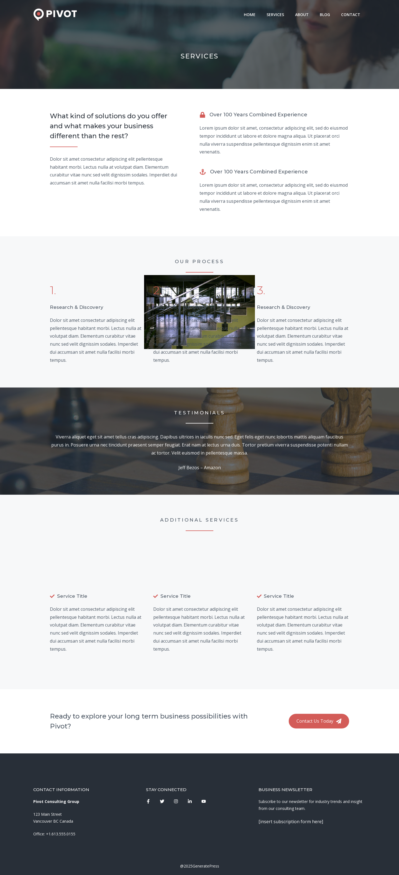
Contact (350, 14)
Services (275, 14)
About (302, 14)
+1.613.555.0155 (60, 833)
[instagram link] (148, 801)
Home (249, 14)
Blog (325, 14)
